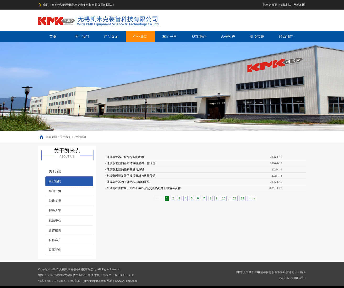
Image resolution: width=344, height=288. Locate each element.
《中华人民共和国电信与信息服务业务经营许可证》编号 (270, 272)
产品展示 (111, 37)
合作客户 (228, 37)
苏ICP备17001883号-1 (292, 278)
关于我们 (82, 37)
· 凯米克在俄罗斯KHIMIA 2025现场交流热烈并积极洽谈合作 (143, 188)
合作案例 (55, 230)
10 (223, 198)
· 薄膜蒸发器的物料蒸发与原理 (124, 169)
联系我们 (286, 37)
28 (234, 198)
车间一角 (169, 37)
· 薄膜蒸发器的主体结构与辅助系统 (127, 182)
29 (242, 198)
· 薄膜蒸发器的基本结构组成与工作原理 (130, 163)
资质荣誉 (257, 37)
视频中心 (198, 37)
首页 (52, 37)
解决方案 (55, 210)
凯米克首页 (270, 4)
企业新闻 (140, 37)
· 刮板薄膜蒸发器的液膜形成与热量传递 (130, 175)
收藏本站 (285, 4)
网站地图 (299, 4)
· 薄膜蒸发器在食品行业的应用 (124, 157)
